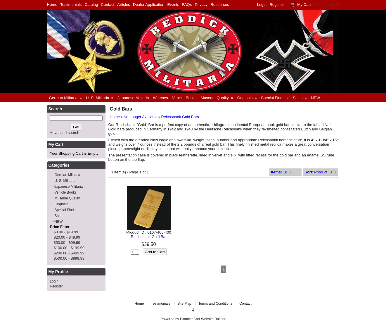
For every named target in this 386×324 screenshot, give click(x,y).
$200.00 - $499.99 (69, 253)
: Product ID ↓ (320, 172)
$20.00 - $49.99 (67, 237)
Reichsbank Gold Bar (149, 237)
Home (52, 4)
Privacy (201, 4)
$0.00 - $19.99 (66, 232)
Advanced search (64, 132)
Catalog (91, 4)
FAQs (187, 4)
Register (276, 4)
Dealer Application (148, 4)
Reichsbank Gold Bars (180, 117)
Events (173, 4)
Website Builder (213, 319)
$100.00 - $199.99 (69, 248)
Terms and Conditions (215, 303)
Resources (219, 4)
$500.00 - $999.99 (69, 258)
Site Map (184, 303)
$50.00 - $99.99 (67, 242)
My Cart (304, 4)
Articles (123, 4)
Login (262, 4)
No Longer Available (140, 117)
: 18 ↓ (281, 172)
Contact (107, 4)
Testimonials (71, 4)
